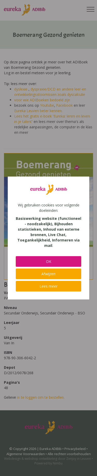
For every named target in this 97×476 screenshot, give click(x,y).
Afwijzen (48, 273)
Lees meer (48, 286)
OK (48, 261)
